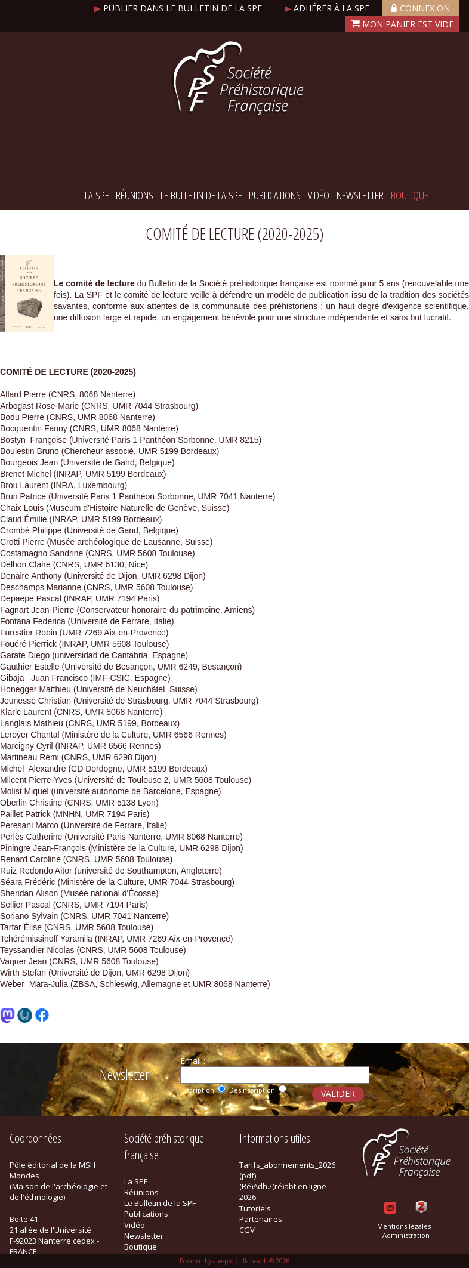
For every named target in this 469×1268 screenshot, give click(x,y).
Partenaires (260, 1219)
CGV (247, 1229)
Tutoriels (255, 1208)
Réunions (134, 195)
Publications (275, 195)
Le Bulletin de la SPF (201, 195)
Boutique (409, 195)
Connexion (420, 8)
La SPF (97, 195)
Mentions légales (404, 1225)
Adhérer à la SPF (328, 8)
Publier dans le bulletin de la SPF (179, 8)
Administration (406, 1234)
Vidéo (318, 195)
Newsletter (360, 195)
